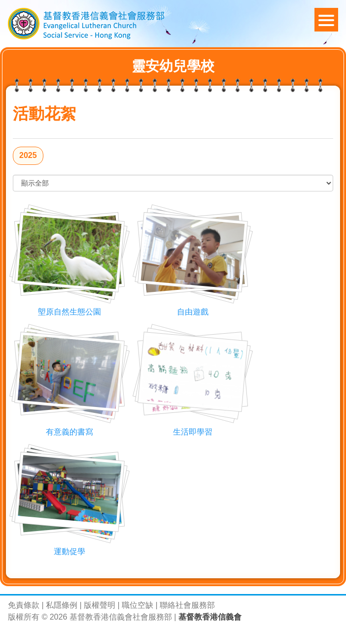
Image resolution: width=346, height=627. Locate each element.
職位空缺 (137, 605)
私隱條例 (61, 605)
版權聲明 (99, 605)
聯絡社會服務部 (187, 605)
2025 (28, 155)
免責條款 (23, 605)
